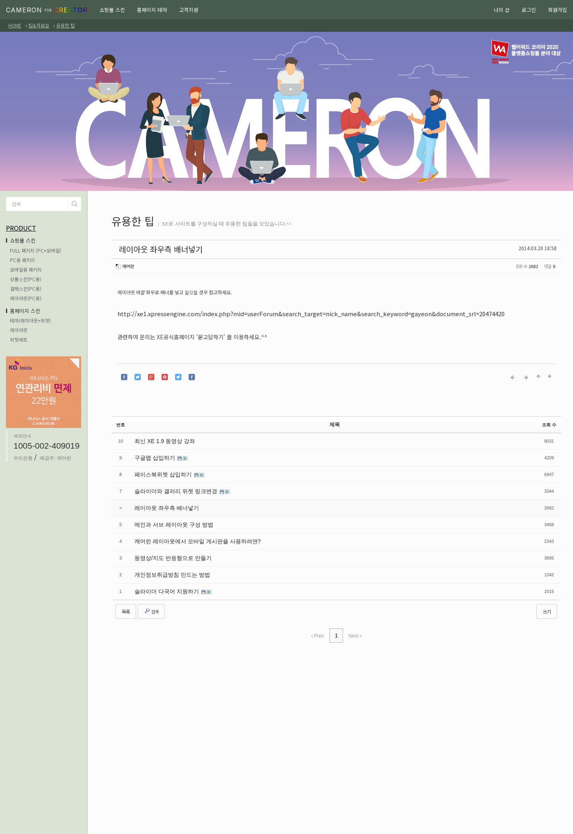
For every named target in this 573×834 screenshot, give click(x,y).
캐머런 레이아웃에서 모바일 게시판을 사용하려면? (188, 527)
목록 (126, 592)
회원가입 (557, 10)
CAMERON (47, 10)
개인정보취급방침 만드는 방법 (166, 558)
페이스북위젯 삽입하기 (159, 465)
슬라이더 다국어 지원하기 (162, 573)
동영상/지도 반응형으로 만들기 (167, 542)
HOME (14, 25)
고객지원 (188, 10)
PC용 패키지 (22, 260)
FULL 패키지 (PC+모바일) (35, 250)
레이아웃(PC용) (25, 298)
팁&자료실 (38, 25)
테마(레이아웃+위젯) (30, 320)
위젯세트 (18, 339)
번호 (120, 418)
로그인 (529, 10)
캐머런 (127, 264)
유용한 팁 (65, 25)
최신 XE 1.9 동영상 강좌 (160, 434)
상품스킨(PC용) (25, 279)
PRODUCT (21, 228)
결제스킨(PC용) (25, 288)
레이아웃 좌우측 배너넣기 (144, 248)
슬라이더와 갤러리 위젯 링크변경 (170, 480)
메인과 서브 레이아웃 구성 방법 (168, 511)
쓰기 (547, 592)
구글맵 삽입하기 (152, 449)
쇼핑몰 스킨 (112, 10)
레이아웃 (18, 330)
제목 (334, 418)
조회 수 (549, 418)
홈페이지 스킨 (25, 311)
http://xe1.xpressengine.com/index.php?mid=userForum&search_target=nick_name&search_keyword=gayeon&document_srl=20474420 (302, 311)
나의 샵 (502, 10)
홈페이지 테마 (152, 10)
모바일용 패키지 (26, 269)
